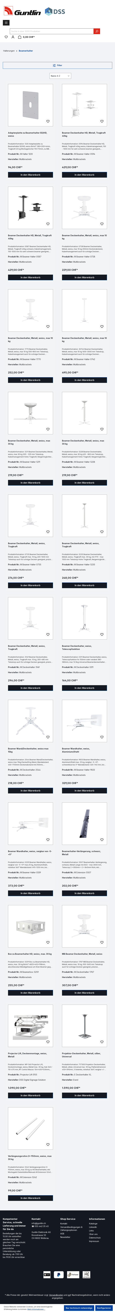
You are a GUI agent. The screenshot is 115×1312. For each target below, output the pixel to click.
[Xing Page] (22, 1282)
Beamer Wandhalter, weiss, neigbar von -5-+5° (30, 853)
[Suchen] (96, 31)
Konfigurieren (104, 1308)
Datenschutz (95, 1237)
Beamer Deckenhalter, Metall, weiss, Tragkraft (26, 545)
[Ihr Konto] (13, 37)
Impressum (94, 1241)
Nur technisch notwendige (79, 1308)
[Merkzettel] (6, 37)
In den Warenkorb (30, 174)
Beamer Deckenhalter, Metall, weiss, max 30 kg (29, 442)
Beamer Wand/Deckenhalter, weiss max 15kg (28, 750)
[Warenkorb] (26, 37)
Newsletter (65, 1237)
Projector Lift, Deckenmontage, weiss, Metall (27, 1055)
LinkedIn (93, 1227)
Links (91, 1230)
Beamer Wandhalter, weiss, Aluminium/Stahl (76, 750)
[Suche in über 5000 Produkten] (52, 31)
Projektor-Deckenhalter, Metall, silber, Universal (81, 1055)
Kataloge (93, 1223)
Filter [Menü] (57, 64)
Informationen (97, 1219)
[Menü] (6, 23)
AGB (62, 1233)
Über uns (93, 1234)
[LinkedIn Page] (14, 1282)
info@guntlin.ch (39, 1223)
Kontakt (63, 1223)
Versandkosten (56, 1295)
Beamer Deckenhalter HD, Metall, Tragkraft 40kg (84, 134)
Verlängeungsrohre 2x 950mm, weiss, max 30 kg (30, 1157)
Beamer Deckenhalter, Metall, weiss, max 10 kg (84, 237)
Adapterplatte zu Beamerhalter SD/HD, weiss (27, 134)
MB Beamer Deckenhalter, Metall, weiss (82, 954)
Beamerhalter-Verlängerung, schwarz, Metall (81, 853)
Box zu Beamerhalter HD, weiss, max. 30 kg (30, 954)
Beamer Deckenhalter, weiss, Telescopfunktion (77, 647)
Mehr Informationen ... (36, 1309)
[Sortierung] (60, 76)
